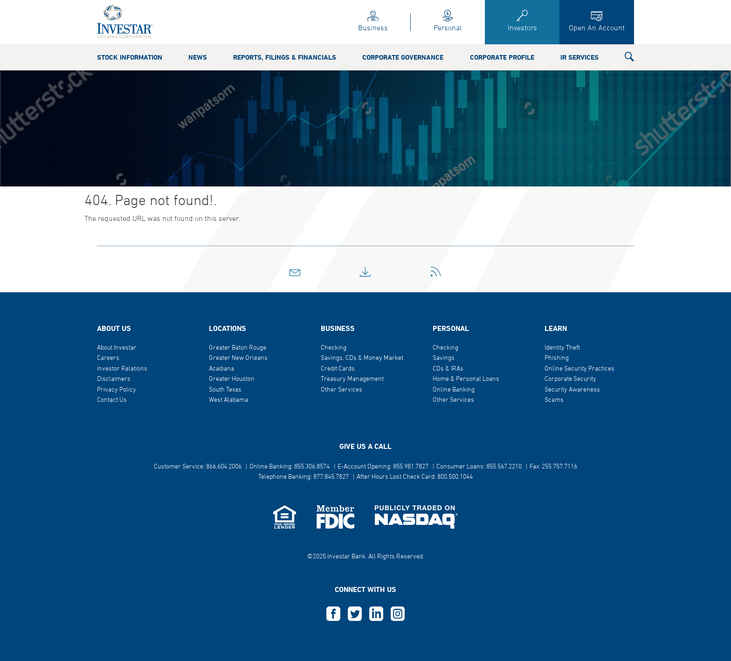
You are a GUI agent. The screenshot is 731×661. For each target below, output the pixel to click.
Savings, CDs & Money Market (362, 358)
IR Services (579, 58)
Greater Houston (232, 379)
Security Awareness (572, 390)
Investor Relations (122, 369)
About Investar (117, 348)
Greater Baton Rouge (237, 348)
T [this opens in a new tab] (355, 614)
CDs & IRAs (448, 369)
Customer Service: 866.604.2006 (197, 467)
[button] (629, 59)
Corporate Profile (502, 58)
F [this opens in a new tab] (333, 614)
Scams (554, 400)
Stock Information (129, 58)
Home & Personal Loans (466, 379)
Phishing (557, 358)
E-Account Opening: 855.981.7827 (383, 467)
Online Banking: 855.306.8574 (289, 467)
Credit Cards (338, 369)
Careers (108, 358)
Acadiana (221, 369)
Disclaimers (114, 379)
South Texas (225, 390)
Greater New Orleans (238, 358)
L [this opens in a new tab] (376, 614)
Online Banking (454, 390)
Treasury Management (352, 379)
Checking (333, 348)
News (197, 58)
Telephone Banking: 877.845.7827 (303, 477)
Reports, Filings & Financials (284, 58)
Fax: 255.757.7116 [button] (553, 467)
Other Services (341, 390)
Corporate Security (570, 379)
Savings (444, 358)
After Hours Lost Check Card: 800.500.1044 (415, 477)
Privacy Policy (116, 390)
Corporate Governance (402, 58)
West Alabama (228, 400)
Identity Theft (562, 348)
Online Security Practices (579, 369)
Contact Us (112, 400)
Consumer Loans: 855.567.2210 (479, 467)
